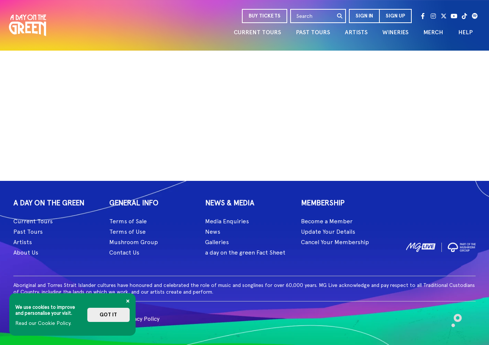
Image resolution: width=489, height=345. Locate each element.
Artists (22, 242)
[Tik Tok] (464, 16)
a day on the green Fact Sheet (245, 252)
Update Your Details (328, 231)
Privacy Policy (141, 318)
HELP (465, 32)
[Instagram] (433, 16)
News (212, 231)
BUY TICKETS (265, 16)
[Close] (128, 301)
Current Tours (33, 221)
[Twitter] (443, 16)
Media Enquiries (227, 221)
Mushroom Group (133, 242)
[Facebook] (423, 16)
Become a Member (327, 221)
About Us (25, 252)
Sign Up (395, 16)
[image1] (421, 246)
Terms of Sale (128, 221)
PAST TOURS (313, 32)
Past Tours (28, 231)
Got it (108, 315)
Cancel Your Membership (335, 242)
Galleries (217, 242)
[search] (340, 16)
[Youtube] (454, 16)
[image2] (462, 245)
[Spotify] (475, 16)
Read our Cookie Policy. (43, 323)
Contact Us (124, 252)
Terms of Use (127, 231)
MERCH (433, 32)
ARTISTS (356, 32)
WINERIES (395, 32)
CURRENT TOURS (257, 32)
